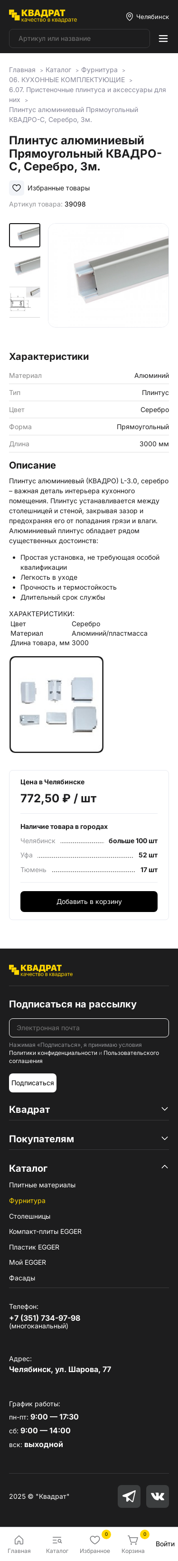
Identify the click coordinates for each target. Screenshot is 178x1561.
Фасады (22, 1278)
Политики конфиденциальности (53, 1052)
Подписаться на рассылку (73, 1004)
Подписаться (32, 1083)
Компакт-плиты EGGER (45, 1231)
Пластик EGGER (34, 1247)
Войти (165, 1544)
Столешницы (29, 1216)
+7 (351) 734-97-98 (44, 1318)
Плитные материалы (42, 1185)
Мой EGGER (27, 1262)
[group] (108, 283)
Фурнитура (27, 1200)
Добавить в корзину (89, 901)
